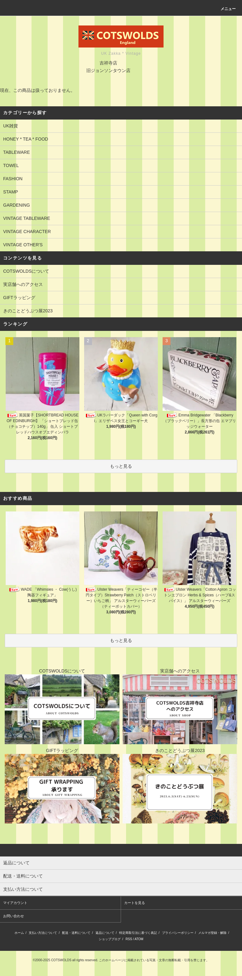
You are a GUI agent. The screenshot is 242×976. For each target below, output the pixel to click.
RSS (129, 939)
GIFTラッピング (19, 297)
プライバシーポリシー (177, 932)
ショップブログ (110, 939)
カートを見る (134, 903)
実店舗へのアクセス (23, 284)
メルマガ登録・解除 (212, 932)
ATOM (139, 939)
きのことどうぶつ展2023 (28, 310)
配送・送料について (76, 932)
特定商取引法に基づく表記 (138, 932)
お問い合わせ (13, 916)
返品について (104, 932)
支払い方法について (43, 932)
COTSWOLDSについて (26, 271)
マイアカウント (15, 903)
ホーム (19, 932)
